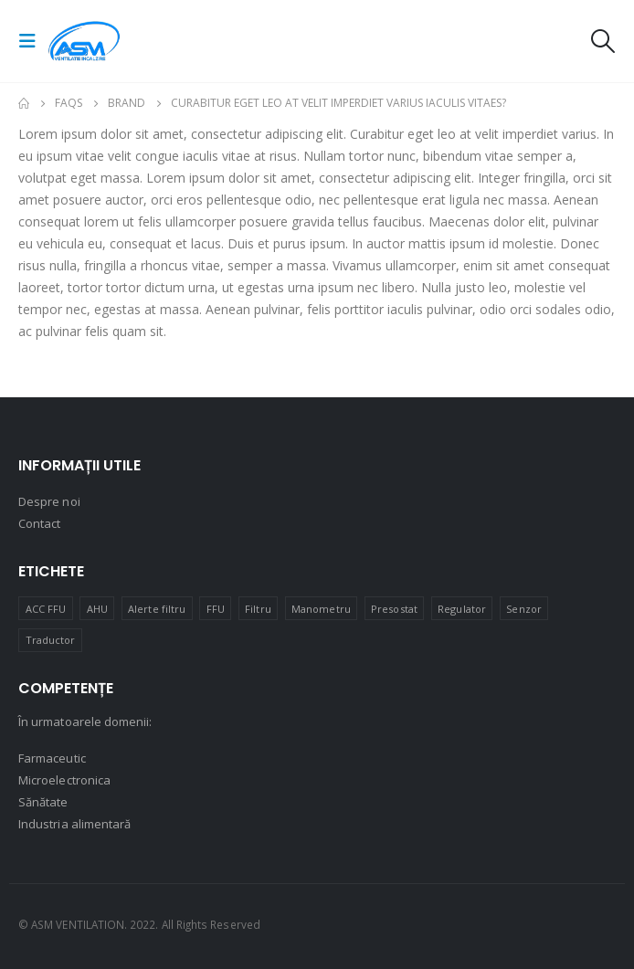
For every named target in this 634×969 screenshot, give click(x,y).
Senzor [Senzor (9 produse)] (523, 609)
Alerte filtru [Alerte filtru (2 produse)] (156, 609)
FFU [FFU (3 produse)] (215, 609)
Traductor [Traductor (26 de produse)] (51, 640)
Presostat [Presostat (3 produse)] (394, 609)
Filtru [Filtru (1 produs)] (257, 609)
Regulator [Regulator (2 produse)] (462, 609)
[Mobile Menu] (33, 41)
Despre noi (49, 501)
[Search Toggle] (602, 41)
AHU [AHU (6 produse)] (97, 609)
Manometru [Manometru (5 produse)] (321, 609)
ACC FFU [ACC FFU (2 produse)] (46, 609)
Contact (39, 523)
